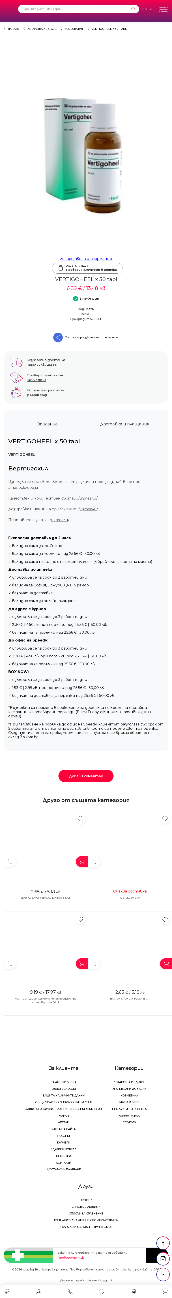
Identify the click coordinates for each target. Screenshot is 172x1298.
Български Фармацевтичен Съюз (86, 1227)
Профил (86, 1200)
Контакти (63, 1162)
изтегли (87, 498)
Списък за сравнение (86, 1213)
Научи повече (36, 380)
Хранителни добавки (129, 1088)
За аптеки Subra (64, 1082)
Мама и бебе (129, 1102)
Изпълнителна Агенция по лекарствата (86, 1220)
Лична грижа (129, 1115)
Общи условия (64, 1088)
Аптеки (63, 1122)
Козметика (129, 1095)
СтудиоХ (105, 1280)
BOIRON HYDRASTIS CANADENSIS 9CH (45, 898)
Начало (13, 29)
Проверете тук (71, 1257)
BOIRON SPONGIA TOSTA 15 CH (130, 998)
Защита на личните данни (64, 1095)
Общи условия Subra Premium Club (63, 1102)
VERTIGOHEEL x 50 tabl (109, 28)
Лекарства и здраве (42, 29)
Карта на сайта (64, 1129)
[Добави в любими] (80, 819)
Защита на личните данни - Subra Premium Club (64, 1109)
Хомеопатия (74, 29)
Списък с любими (86, 1206)
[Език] (147, 9)
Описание (47, 424)
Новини (63, 1135)
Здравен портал (64, 1149)
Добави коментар (86, 776)
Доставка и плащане (64, 1169)
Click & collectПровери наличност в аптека (87, 268)
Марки (64, 1115)
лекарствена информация (86, 259)
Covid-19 (129, 1122)
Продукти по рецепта (129, 1109)
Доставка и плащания (124, 424)
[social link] (163, 1243)
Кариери (63, 1142)
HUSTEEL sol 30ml (130, 897)
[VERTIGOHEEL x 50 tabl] (86, 154)
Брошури (63, 1156)
